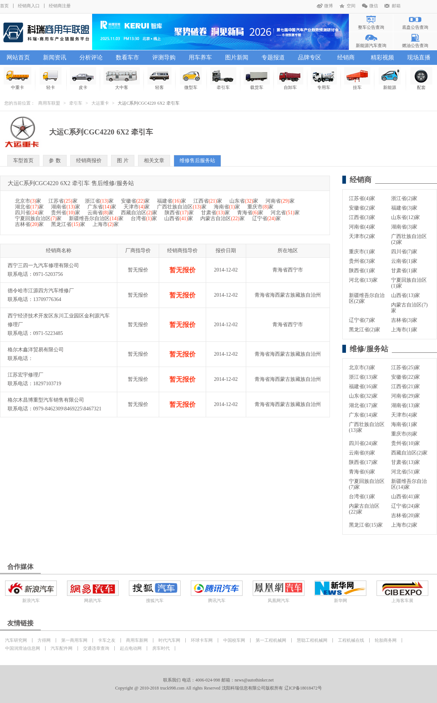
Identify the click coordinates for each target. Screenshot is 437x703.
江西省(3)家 (362, 217)
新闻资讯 (54, 57)
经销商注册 (60, 5)
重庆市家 (260, 207)
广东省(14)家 (363, 415)
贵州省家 (65, 212)
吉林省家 (29, 224)
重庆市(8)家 (404, 434)
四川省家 (29, 212)
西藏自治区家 (139, 212)
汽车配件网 (61, 648)
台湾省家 (144, 218)
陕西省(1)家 (362, 270)
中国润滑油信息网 (22, 648)
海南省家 (227, 207)
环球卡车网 (202, 640)
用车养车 (200, 57)
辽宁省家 (266, 218)
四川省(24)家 (363, 443)
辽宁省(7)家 (362, 320)
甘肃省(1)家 (404, 270)
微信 (373, 5)
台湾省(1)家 (362, 496)
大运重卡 (100, 103)
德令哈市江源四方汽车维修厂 (41, 290)
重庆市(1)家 (362, 251)
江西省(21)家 (405, 386)
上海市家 (105, 224)
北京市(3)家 (362, 367)
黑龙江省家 (68, 224)
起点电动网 (131, 648)
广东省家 (101, 207)
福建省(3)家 (404, 208)
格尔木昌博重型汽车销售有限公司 (46, 400)
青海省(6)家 (362, 471)
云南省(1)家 (404, 261)
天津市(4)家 (404, 415)
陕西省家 (179, 212)
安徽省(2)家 (362, 208)
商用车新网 (137, 640)
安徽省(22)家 (405, 377)
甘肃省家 (215, 212)
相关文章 (154, 160)
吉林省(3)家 (404, 320)
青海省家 (250, 212)
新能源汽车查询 (371, 45)
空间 (351, 5)
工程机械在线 (351, 640)
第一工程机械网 (271, 640)
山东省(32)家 (363, 396)
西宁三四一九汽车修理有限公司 (43, 265)
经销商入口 (29, 5)
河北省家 (285, 212)
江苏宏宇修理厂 (25, 375)
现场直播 (418, 57)
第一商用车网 (74, 640)
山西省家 (178, 218)
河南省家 (279, 201)
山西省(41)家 (405, 496)
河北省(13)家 (363, 280)
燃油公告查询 (415, 45)
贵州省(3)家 (362, 261)
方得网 (44, 640)
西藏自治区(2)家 (409, 453)
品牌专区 (309, 57)
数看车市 (127, 57)
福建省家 (171, 201)
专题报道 (273, 57)
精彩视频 (382, 57)
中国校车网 (234, 640)
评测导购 (164, 57)
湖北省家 (29, 207)
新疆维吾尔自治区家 (96, 218)
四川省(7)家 (404, 251)
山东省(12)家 (405, 217)
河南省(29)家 (405, 396)
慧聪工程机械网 (312, 640)
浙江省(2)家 (404, 198)
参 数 (55, 160)
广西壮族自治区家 (181, 207)
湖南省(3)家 (404, 227)
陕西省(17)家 (363, 462)
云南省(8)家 (362, 453)
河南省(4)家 (362, 227)
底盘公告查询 (415, 27)
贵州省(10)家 (405, 443)
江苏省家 (62, 201)
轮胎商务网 (386, 640)
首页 (4, 5)
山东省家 (243, 201)
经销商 (346, 57)
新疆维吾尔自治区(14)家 (409, 484)
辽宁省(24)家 (405, 506)
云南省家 (100, 212)
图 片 (123, 160)
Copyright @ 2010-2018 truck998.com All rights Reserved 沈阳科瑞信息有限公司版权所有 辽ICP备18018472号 (218, 688)
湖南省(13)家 (405, 405)
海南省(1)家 (404, 424)
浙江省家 (99, 201)
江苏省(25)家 (405, 367)
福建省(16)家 (363, 386)
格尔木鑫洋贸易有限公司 (36, 349)
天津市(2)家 (362, 236)
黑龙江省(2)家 (364, 329)
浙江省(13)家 (363, 377)
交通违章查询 (96, 648)
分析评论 (91, 57)
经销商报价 (89, 160)
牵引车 (75, 103)
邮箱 (396, 5)
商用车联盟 (49, 103)
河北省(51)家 (405, 471)
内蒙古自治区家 (222, 218)
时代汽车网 (169, 640)
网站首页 (18, 57)
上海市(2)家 (404, 525)
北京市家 (28, 201)
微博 (328, 5)
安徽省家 (135, 201)
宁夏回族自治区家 (38, 218)
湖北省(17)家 (363, 405)
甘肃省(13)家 (405, 462)
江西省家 (207, 201)
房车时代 (161, 648)
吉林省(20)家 (405, 515)
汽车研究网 (16, 640)
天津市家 (136, 207)
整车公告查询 (371, 27)
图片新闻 (236, 57)
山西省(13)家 (405, 295)
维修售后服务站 (197, 160)
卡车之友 (106, 640)
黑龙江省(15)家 (366, 525)
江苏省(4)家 (362, 198)
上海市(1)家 (404, 329)
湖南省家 (65, 207)
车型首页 (23, 160)
